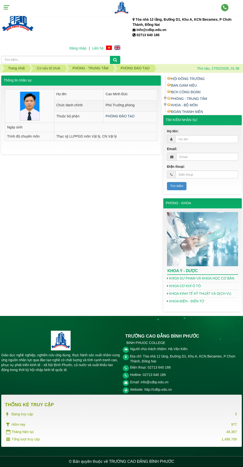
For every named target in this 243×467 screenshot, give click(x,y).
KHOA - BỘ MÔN (184, 105)
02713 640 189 (154, 375)
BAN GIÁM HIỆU (184, 85)
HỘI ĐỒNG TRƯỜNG (188, 79)
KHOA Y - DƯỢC (182, 271)
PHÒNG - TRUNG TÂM (189, 99)
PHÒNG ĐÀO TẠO (120, 116)
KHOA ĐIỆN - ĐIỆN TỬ (185, 301)
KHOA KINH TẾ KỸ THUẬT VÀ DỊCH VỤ (199, 294)
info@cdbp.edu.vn (154, 382)
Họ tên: (173, 131)
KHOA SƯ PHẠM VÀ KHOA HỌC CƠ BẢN (200, 278)
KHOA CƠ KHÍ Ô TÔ (184, 286)
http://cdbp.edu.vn (158, 389)
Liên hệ (98, 48)
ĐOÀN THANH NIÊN (187, 112)
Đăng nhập (77, 48)
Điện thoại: (176, 167)
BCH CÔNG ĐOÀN (186, 92)
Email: (172, 149)
